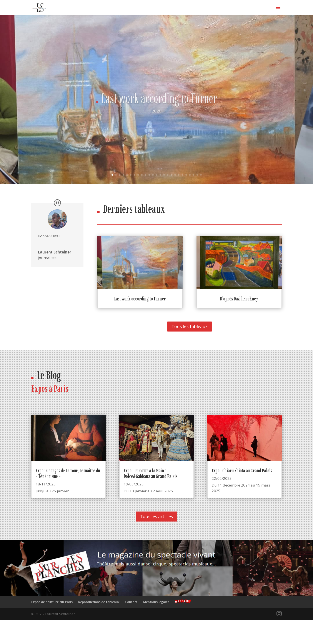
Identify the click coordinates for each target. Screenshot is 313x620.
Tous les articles (156, 516)
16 (167, 175)
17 (171, 175)
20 (182, 175)
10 (145, 175)
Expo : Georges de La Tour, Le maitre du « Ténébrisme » (68, 473)
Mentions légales (156, 602)
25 (201, 175)
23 (193, 175)
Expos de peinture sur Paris (52, 602)
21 (186, 175)
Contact (131, 602)
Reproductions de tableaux (99, 602)
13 (156, 175)
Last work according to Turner (159, 107)
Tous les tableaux (189, 326)
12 (153, 175)
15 (164, 175)
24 (197, 175)
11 (149, 175)
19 (179, 175)
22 (190, 175)
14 (160, 175)
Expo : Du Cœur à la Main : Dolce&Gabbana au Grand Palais (150, 473)
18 (175, 175)
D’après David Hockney (239, 298)
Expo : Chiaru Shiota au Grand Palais (242, 470)
